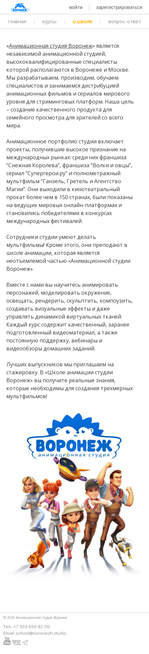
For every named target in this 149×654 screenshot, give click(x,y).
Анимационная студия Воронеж (50, 45)
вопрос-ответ (125, 21)
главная (17, 21)
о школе (82, 21)
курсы (49, 21)
